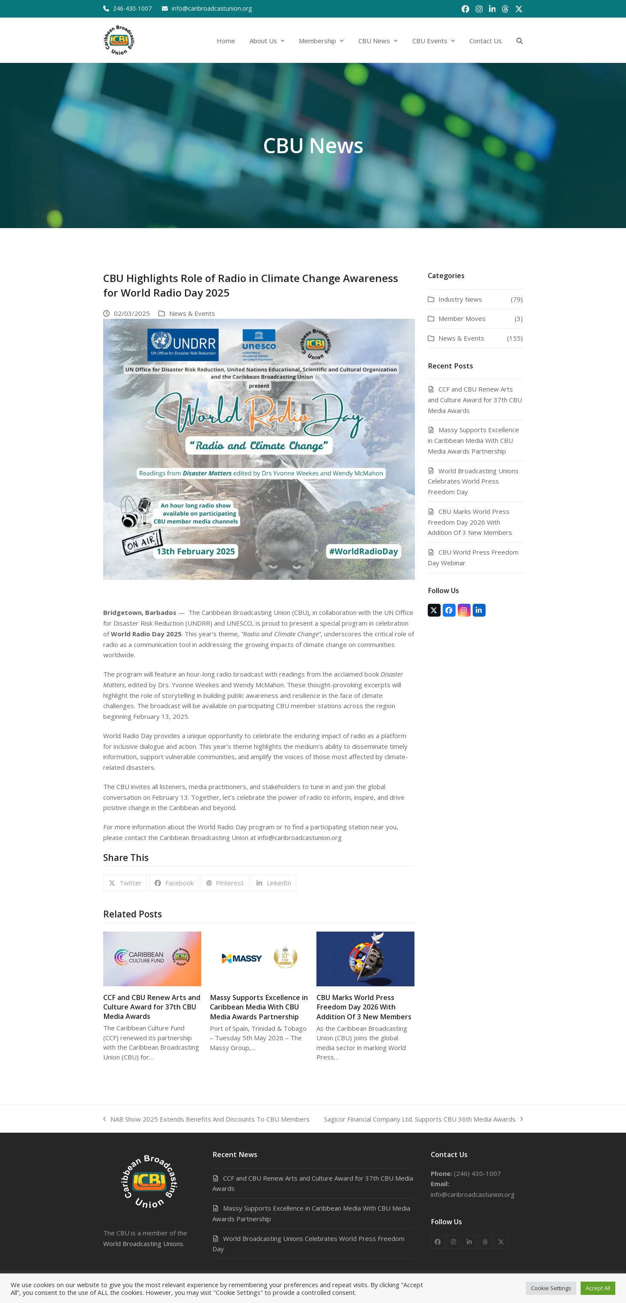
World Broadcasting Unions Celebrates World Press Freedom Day (473, 481)
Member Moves (462, 318)
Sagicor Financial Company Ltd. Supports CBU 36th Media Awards (423, 1120)
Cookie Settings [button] (551, 1288)
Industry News (460, 299)
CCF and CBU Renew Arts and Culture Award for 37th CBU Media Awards (151, 1007)
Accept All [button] (598, 1288)
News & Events (192, 313)
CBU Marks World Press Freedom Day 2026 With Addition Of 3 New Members (363, 1007)
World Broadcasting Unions (143, 1243)
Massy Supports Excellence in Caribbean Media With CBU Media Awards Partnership (259, 1007)
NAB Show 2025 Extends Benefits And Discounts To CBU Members (206, 1120)
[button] (519, 40)
